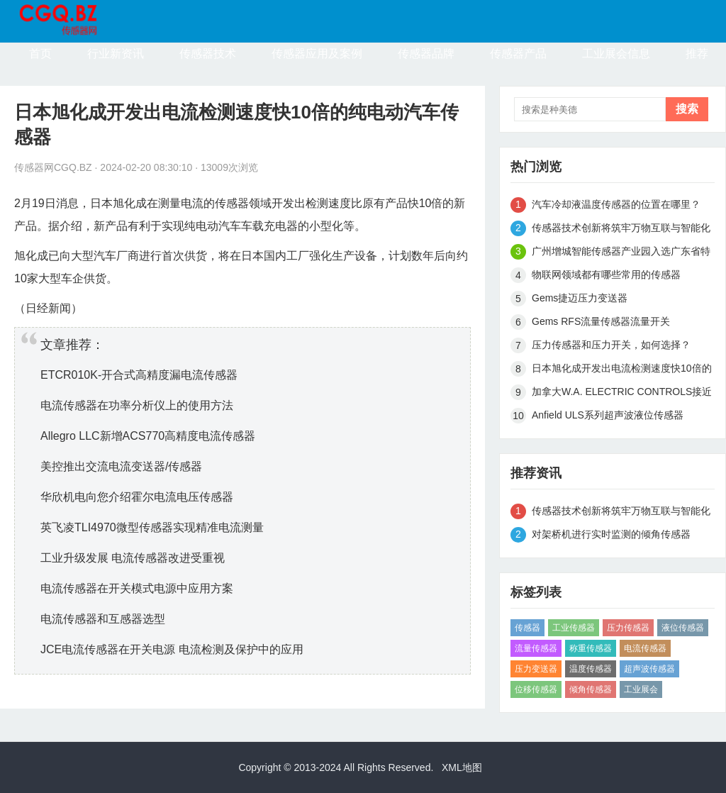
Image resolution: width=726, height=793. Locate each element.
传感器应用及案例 (317, 54)
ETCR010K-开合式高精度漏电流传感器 (139, 375)
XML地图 (462, 767)
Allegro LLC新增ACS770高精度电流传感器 (147, 436)
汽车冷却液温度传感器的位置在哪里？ (616, 204)
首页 (40, 54)
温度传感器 (590, 669)
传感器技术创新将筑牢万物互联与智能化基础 (621, 230)
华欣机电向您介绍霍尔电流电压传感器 (136, 497)
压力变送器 (536, 669)
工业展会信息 (616, 54)
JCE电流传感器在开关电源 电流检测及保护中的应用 (171, 649)
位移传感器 (536, 689)
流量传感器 (536, 648)
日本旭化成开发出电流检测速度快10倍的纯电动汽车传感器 (622, 370)
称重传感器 (590, 648)
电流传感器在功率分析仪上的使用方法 (136, 405)
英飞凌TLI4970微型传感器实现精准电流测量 (152, 527)
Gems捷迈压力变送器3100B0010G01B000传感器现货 (603, 300)
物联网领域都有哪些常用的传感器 (606, 274)
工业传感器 (573, 628)
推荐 (697, 54)
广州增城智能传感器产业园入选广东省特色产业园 (621, 253)
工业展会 (641, 689)
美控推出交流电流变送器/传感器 (121, 466)
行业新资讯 (115, 54)
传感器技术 (207, 54)
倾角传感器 (590, 689)
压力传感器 (628, 628)
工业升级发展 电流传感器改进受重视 (132, 558)
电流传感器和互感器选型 (102, 619)
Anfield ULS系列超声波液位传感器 (607, 415)
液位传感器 (682, 628)
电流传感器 (645, 648)
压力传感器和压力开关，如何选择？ (611, 344)
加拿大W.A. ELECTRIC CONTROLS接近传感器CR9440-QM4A (622, 394)
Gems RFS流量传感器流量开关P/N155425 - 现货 (601, 324)
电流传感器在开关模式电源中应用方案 (136, 588)
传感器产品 (518, 54)
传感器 (527, 628)
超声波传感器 (649, 669)
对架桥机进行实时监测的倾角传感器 (611, 534)
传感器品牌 (426, 54)
